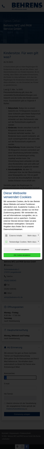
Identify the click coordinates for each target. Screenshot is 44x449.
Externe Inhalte (13, 235)
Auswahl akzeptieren (22, 249)
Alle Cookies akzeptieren (22, 255)
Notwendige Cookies (16, 242)
